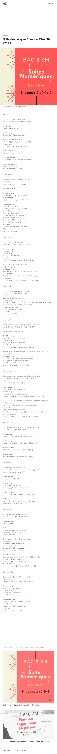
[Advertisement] (28, 23)
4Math (9, 750)
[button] (51, 3)
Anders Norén (22, 750)
